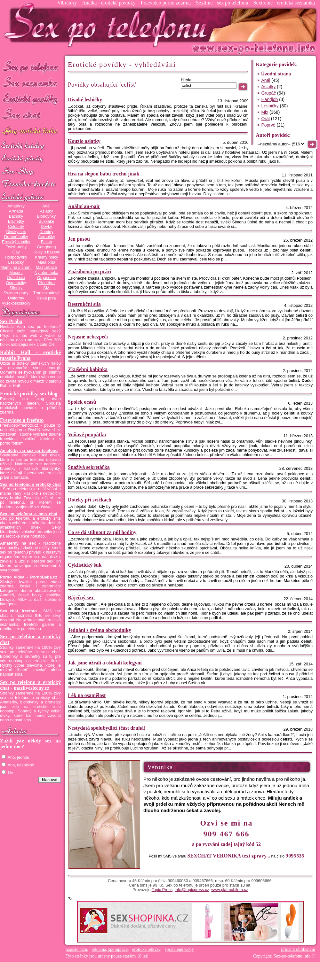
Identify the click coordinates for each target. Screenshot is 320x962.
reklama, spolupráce (110, 949)
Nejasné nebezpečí (88, 336)
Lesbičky (16, 262)
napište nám (76, 949)
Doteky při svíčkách (89, 499)
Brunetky (16, 221)
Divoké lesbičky (85, 99)
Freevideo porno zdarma (166, 2)
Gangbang (46, 247)
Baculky (16, 216)
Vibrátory (67, 2)
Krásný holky (46, 257)
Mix (264, 112)
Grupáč (268, 93)
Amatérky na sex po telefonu (29, 450)
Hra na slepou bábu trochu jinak (103, 173)
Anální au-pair (84, 206)
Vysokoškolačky (16, 303)
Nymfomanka (47, 272)
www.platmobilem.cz (229, 890)
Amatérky (15, 206)
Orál (265, 118)
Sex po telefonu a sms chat (28, 514)
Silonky (16, 288)
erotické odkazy (146, 949)
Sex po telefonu (30, 66)
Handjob (269, 99)
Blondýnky (46, 216)
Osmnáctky (16, 283)
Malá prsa (46, 262)
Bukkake (46, 221)
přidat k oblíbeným (298, 949)
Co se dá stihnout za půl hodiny (102, 532)
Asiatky (46, 211)
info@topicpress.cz (192, 890)
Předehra (46, 283)
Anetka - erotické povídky (109, 2)
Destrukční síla (84, 304)
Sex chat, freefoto (18, 611)
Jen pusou (79, 239)
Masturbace (46, 267)
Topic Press (162, 890)
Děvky (46, 226)
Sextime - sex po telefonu (222, 2)
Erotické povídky (30, 99)
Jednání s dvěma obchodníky (99, 630)
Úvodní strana (276, 73)
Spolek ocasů (82, 402)
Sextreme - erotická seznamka (284, 2)
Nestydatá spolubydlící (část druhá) (106, 728)
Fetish (46, 242)
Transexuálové (46, 293)
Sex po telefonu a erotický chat (30, 484)
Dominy (46, 231)
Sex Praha (11, 321)
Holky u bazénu (46, 252)
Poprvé (268, 125)
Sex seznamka (30, 82)
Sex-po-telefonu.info (292, 956)
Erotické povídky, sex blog (28, 393)
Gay (16, 252)
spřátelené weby (179, 949)
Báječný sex (81, 597)
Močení (16, 272)
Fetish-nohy (16, 247)
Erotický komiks (16, 242)
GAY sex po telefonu (30, 131)
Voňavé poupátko (87, 434)
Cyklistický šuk (84, 565)
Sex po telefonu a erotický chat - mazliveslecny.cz (30, 685)
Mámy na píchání (15, 267)
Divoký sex (16, 231)
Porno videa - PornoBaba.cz (28, 577)
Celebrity (16, 226)
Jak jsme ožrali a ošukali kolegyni (105, 662)
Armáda (16, 211)
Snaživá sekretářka (89, 467)
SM (47, 288)
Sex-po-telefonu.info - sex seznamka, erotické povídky (107, 25)
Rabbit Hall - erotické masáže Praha (30, 355)
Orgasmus (46, 277)
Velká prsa (46, 298)
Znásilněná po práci (89, 271)
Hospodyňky (16, 257)
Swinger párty (16, 293)
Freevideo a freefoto (22, 420)
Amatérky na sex (18, 543)
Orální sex (16, 277)
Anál (46, 206)
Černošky (46, 237)
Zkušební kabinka (88, 369)
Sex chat (30, 115)
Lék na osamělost (87, 695)
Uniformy (16, 298)
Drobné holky (16, 237)
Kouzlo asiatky (84, 141)
